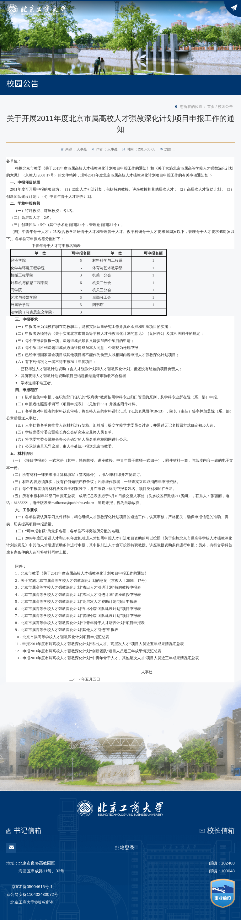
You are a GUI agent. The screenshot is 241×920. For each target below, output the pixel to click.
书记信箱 (27, 830)
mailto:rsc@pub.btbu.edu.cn (72, 503)
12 (88, 651)
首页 (211, 106)
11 (99, 644)
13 (107, 658)
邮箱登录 (71, 848)
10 (62, 637)
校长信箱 (221, 830)
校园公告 (225, 106)
